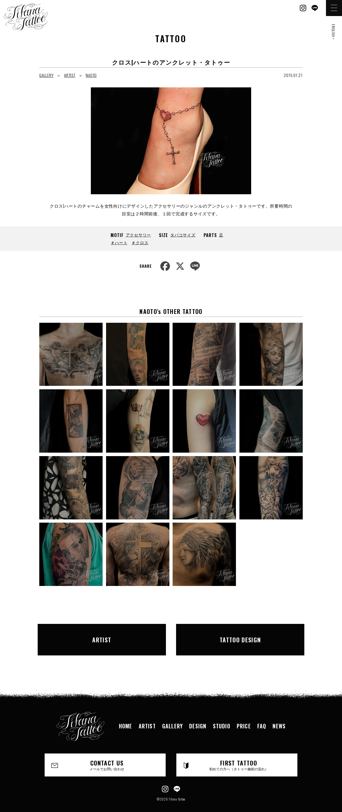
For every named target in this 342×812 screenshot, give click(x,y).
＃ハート (119, 242)
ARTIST (69, 75)
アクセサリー (138, 235)
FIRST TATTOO (238, 755)
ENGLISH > (333, 32)
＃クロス (139, 242)
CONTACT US (107, 755)
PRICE (244, 717)
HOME (125, 717)
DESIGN (197, 717)
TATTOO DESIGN (240, 634)
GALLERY (46, 75)
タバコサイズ (183, 235)
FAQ (261, 717)
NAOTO (91, 75)
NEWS (279, 717)
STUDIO (221, 717)
